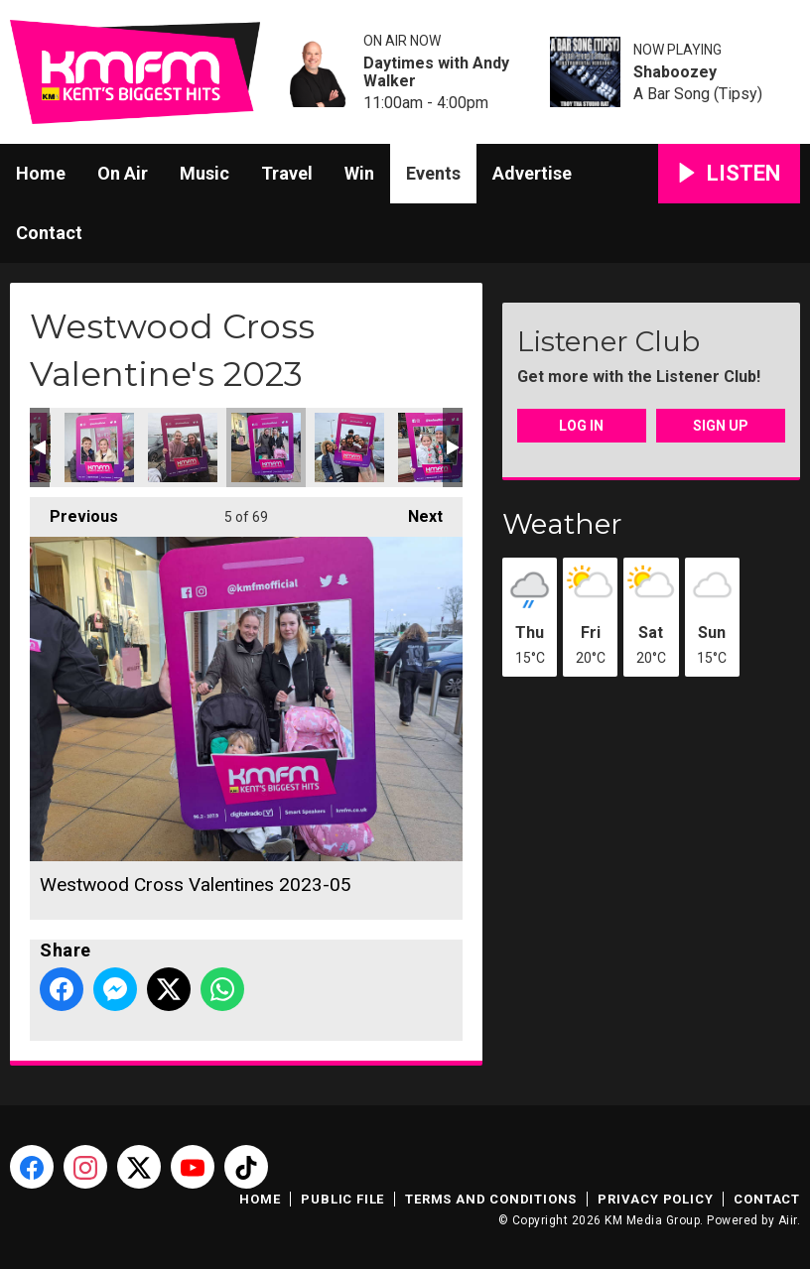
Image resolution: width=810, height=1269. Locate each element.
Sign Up (720, 426)
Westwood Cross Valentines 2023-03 (182, 447)
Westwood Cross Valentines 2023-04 (99, 447)
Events (433, 173)
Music (204, 173)
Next (415, 511)
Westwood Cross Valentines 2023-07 (349, 447)
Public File (342, 1199)
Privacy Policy (655, 1199)
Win (359, 173)
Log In (581, 426)
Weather (562, 524)
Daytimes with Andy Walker (436, 72)
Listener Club (608, 341)
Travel (287, 173)
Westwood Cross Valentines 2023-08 (433, 447)
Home (41, 173)
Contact (49, 232)
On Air (122, 173)
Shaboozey (675, 72)
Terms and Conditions (491, 1199)
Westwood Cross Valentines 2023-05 (266, 447)
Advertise (532, 173)
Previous (74, 511)
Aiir (787, 1220)
